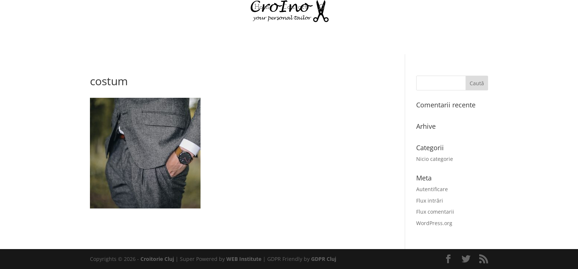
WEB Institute (243, 258)
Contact (294, 8)
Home (263, 8)
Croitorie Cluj (157, 258)
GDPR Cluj (323, 258)
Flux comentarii (435, 211)
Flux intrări (429, 200)
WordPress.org (434, 223)
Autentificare (432, 189)
